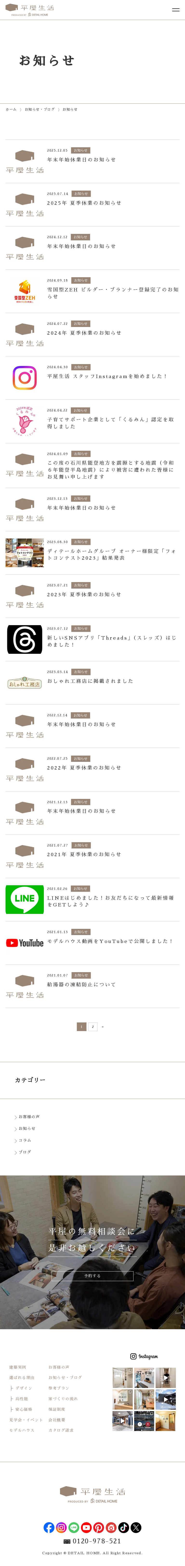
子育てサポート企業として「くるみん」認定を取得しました (110, 423)
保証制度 (56, 1410)
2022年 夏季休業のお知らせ (84, 767)
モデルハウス (22, 1430)
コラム (25, 1140)
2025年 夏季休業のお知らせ (84, 203)
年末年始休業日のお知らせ (82, 159)
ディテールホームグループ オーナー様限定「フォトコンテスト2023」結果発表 (112, 555)
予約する (92, 1276)
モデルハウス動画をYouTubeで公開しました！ (110, 941)
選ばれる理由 (22, 1378)
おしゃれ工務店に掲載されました (90, 681)
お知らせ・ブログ (65, 1378)
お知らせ (27, 1129)
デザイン (23, 1388)
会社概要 (56, 1420)
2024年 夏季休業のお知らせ (84, 333)
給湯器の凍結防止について (82, 984)
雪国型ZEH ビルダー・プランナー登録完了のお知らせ (113, 293)
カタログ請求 (61, 1430)
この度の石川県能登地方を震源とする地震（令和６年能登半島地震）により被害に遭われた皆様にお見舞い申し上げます (110, 470)
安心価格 (23, 1410)
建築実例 (17, 1367)
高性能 (21, 1399)
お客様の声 (30, 1117)
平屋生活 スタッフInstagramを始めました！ (108, 376)
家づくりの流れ (63, 1399)
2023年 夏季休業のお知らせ (84, 594)
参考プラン (59, 1388)
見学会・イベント (26, 1420)
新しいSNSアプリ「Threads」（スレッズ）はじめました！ (112, 641)
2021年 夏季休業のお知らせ (84, 854)
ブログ (25, 1152)
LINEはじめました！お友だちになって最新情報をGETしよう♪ (110, 901)
